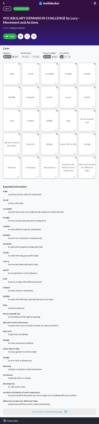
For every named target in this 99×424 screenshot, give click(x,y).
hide (54, 57)
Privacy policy (12, 420)
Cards (7, 57)
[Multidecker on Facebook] (5, 420)
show (47, 57)
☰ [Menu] (95, 3)
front (25, 57)
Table (15, 57)
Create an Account (21, 9)
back (36, 57)
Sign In (7, 9)
